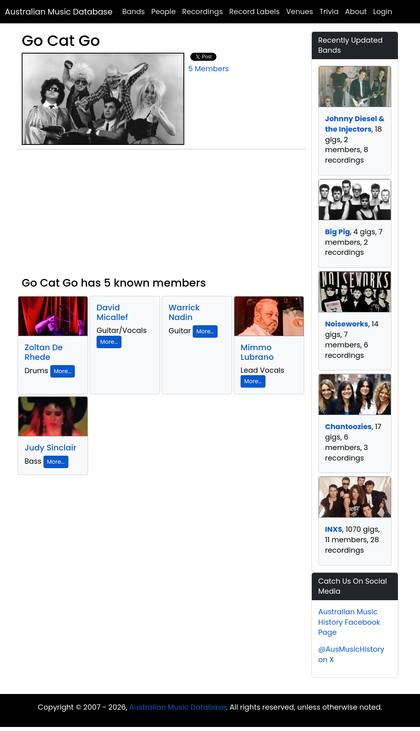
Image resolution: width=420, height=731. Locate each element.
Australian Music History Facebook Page (349, 622)
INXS (333, 529)
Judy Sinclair (50, 447)
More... (63, 371)
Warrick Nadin (184, 312)
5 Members (208, 69)
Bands (133, 11)
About (356, 11)
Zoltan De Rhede (44, 352)
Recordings (202, 11)
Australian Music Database (59, 11)
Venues (299, 11)
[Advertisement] (162, 216)
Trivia (329, 11)
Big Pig (337, 232)
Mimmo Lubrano (257, 352)
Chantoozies (348, 426)
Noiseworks (346, 324)
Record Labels (254, 11)
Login (382, 11)
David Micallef (112, 312)
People (163, 11)
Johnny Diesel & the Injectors (355, 124)
